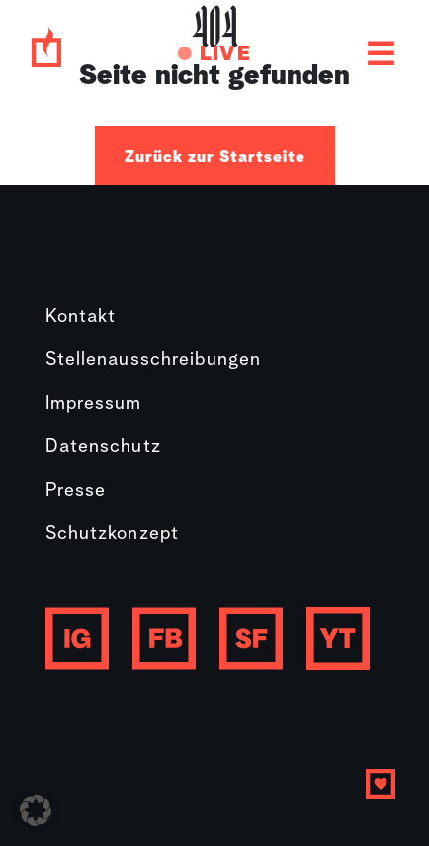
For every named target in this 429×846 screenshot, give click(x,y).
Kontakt (81, 317)
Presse (76, 491)
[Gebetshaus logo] (46, 54)
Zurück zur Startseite (215, 157)
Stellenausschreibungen (153, 360)
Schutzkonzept (112, 534)
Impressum (93, 404)
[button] (35, 810)
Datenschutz (103, 447)
